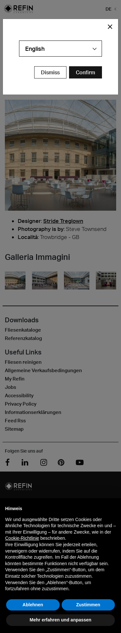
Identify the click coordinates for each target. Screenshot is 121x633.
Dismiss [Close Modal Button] (50, 72)
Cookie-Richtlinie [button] (22, 538)
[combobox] (60, 49)
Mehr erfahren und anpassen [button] (60, 619)
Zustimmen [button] (88, 604)
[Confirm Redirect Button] (85, 72)
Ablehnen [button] (33, 604)
